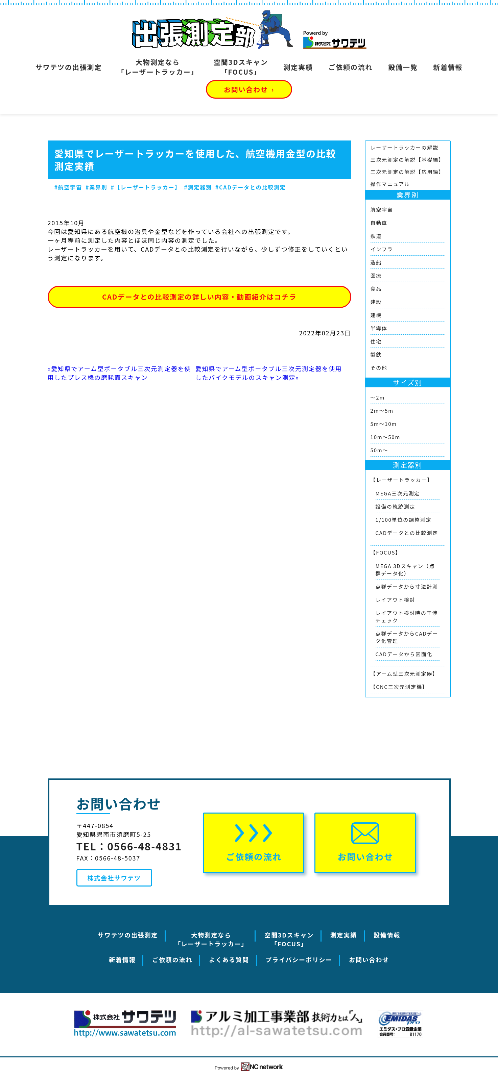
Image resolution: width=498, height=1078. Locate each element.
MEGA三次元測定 (398, 493)
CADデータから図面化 (404, 654)
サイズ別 (407, 382)
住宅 (376, 341)
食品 (376, 288)
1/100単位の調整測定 (404, 519)
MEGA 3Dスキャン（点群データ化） (405, 569)
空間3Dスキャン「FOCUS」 (241, 67)
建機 (376, 314)
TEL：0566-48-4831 (129, 846)
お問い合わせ (249, 89)
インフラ (382, 249)
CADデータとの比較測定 (407, 532)
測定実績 (298, 67)
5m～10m (384, 423)
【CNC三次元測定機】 (399, 686)
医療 (376, 275)
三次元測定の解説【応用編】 (407, 171)
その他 (379, 367)
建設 (376, 301)
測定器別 (407, 465)
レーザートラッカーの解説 (404, 147)
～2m (378, 397)
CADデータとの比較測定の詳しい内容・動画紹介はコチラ (199, 297)
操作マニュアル (390, 183)
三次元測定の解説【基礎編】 (407, 159)
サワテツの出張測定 (68, 67)
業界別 (408, 195)
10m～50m (386, 436)
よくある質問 (229, 959)
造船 (376, 262)
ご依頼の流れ (350, 67)
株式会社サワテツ (114, 877)
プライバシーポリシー (299, 959)
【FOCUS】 (386, 552)
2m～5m (382, 410)
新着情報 (448, 67)
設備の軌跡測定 (396, 506)
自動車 (379, 222)
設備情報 (387, 934)
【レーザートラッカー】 (402, 479)
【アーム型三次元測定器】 (404, 673)
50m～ (379, 450)
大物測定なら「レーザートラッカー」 (157, 67)
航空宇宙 (382, 209)
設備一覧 (403, 67)
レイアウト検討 (396, 599)
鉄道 (376, 235)
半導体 (379, 328)
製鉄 (376, 354)
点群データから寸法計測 (407, 586)
